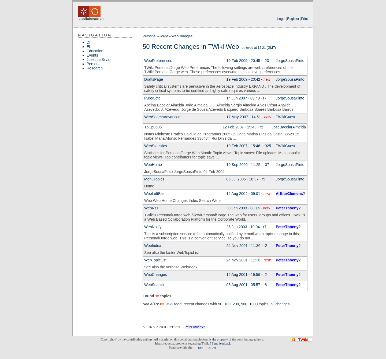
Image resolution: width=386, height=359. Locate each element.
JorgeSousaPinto (290, 60)
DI (88, 42)
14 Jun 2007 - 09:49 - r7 (246, 98)
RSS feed (173, 304)
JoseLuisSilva (98, 59)
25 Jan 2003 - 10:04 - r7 (246, 227)
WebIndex (152, 245)
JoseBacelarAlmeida (289, 127)
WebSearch (154, 285)
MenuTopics (154, 179)
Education (95, 51)
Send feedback (221, 343)
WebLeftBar (154, 193)
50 (220, 304)
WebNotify (152, 227)
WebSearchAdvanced (162, 117)
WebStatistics (155, 146)
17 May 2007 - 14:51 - (249, 117)
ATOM (212, 347)
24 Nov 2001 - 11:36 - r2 (247, 245)
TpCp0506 (153, 127)
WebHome (153, 164)
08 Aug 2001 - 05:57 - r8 (247, 285)
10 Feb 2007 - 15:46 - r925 (249, 146)
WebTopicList (155, 260)
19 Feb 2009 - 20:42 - (248, 79)
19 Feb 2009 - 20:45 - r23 (248, 60)
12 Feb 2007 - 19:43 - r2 (243, 127)
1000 (253, 304)
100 (227, 304)
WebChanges (181, 36)
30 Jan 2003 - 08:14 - (248, 208)
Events (92, 55)
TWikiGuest (285, 117)
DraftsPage (153, 79)
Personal (94, 64)
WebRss (151, 208)
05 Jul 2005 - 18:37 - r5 (246, 179)
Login (281, 19)
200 (236, 304)
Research (95, 68)
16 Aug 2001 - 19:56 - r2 (247, 274)
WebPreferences (158, 60)
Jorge (163, 36)
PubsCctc (152, 98)
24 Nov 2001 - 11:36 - (249, 260)
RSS (200, 347)
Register (293, 19)
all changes (280, 304)
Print (304, 19)
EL (89, 47)
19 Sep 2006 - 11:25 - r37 (248, 164)
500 (244, 304)
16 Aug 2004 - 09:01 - (248, 193)
